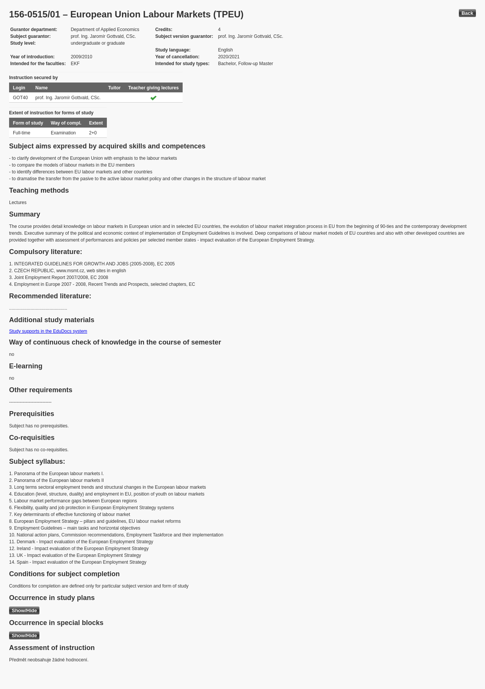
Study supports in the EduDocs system (48, 331)
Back (467, 13)
